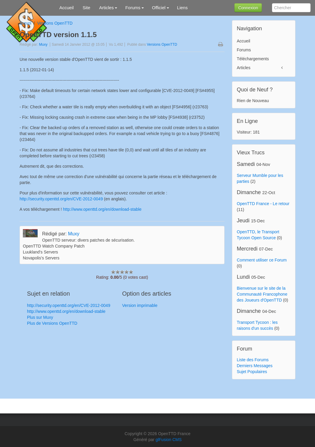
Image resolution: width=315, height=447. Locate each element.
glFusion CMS (168, 439)
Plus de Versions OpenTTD (52, 323)
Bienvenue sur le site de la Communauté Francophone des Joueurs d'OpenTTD (262, 294)
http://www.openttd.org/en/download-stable (102, 209)
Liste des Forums (252, 359)
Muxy (43, 44)
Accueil (243, 41)
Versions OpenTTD (55, 23)
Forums (244, 49)
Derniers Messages (255, 365)
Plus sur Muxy (40, 317)
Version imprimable (140, 305)
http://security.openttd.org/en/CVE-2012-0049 (61, 198)
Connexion (248, 7)
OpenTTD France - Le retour (263, 203)
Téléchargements (253, 58)
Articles (243, 67)
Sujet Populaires (252, 371)
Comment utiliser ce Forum (262, 260)
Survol (25, 23)
